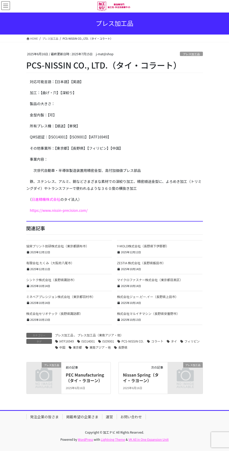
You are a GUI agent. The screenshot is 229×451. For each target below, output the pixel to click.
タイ (174, 341)
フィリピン (192, 341)
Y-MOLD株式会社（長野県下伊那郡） (143, 246)
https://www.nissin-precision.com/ (59, 210)
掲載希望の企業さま (82, 416)
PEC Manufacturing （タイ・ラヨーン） (85, 377)
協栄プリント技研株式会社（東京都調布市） (57, 246)
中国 (62, 347)
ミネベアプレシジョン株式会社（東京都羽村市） (60, 296)
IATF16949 (66, 341)
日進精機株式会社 (46, 199)
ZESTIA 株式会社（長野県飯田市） (141, 263)
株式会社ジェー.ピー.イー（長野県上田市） (147, 296)
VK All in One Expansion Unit (148, 439)
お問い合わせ (131, 416)
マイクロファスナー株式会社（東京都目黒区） (150, 280)
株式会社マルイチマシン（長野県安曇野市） (148, 313)
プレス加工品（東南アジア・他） (101, 335)
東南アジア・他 (100, 347)
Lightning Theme (113, 439)
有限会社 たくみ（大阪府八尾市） (50, 263)
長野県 (122, 347)
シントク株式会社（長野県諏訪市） (51, 280)
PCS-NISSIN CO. (133, 341)
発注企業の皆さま (44, 416)
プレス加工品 (191, 54)
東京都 (77, 347)
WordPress (85, 439)
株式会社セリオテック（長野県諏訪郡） (54, 313)
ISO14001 (88, 341)
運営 (109, 416)
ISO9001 (108, 341)
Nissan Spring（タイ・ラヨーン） (141, 377)
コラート (157, 341)
